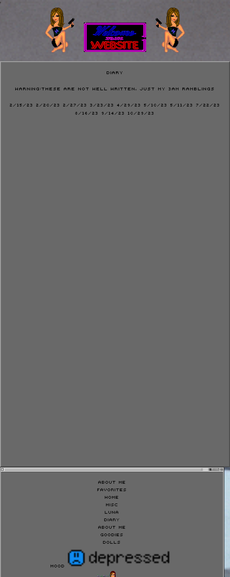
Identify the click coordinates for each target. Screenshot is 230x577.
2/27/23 (75, 104)
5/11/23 (181, 104)
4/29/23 (129, 104)
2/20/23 (48, 104)
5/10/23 (156, 104)
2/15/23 (22, 104)
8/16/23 (87, 112)
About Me (112, 481)
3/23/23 (102, 104)
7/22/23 (208, 104)
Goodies (112, 534)
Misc (112, 504)
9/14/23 (113, 112)
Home (112, 496)
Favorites (112, 489)
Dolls (112, 541)
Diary (112, 519)
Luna (112, 511)
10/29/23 (141, 112)
